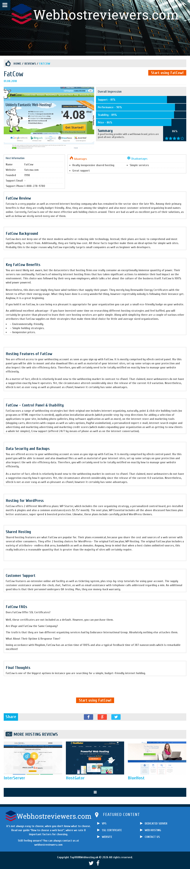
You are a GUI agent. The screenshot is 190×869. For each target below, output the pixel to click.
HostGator (75, 777)
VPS (104, 823)
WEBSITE (107, 837)
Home (17, 63)
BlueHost (136, 777)
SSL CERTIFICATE (112, 830)
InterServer (14, 777)
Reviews (30, 63)
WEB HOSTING (153, 830)
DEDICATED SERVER (156, 823)
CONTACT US (152, 837)
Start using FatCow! (167, 72)
